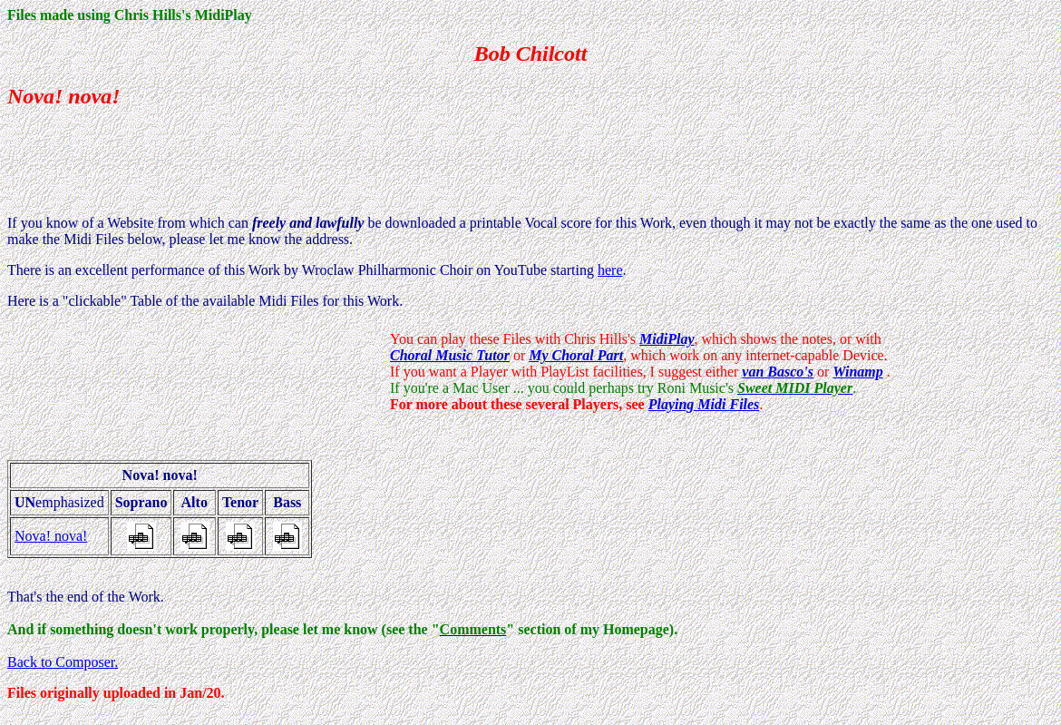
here (610, 270)
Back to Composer (60, 662)
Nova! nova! (51, 536)
